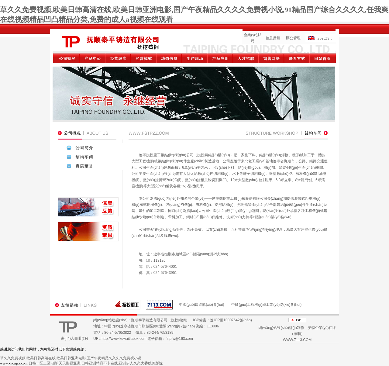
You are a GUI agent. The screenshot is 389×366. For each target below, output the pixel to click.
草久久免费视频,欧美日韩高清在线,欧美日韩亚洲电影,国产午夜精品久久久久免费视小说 (70, 358)
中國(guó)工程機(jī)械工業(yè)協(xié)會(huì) (266, 304)
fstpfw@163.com (179, 339)
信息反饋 (273, 38)
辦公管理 (293, 38)
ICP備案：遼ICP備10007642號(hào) (222, 320)
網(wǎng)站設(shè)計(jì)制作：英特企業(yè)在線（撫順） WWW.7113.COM (297, 334)
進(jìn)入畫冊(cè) (74, 338)
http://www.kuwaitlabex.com (124, 339)
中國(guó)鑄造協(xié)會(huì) (201, 304)
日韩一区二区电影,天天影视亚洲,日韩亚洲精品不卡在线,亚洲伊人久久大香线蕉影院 (96, 363)
